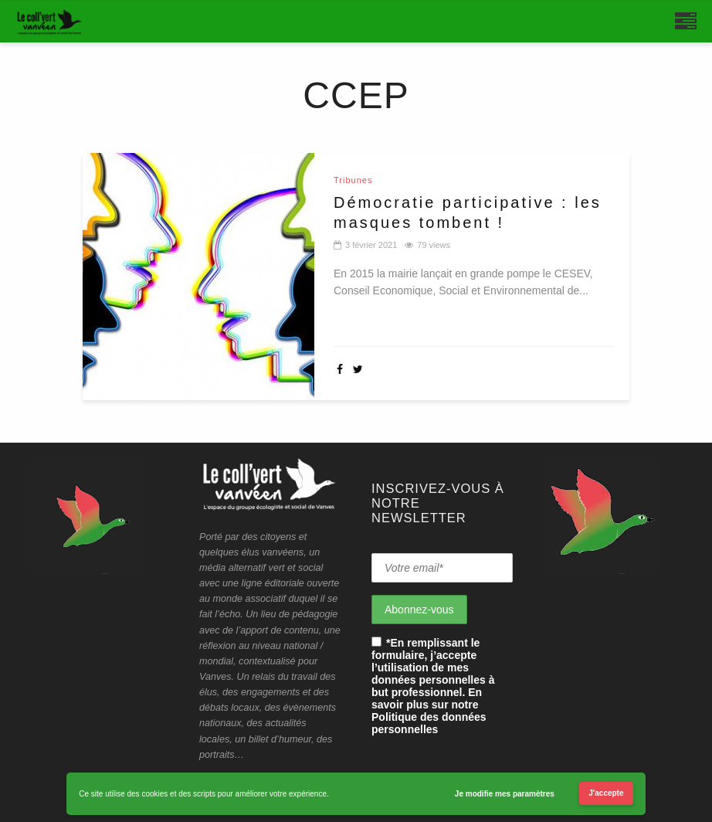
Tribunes (353, 180)
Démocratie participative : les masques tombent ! (468, 212)
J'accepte (605, 793)
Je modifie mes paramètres (504, 794)
